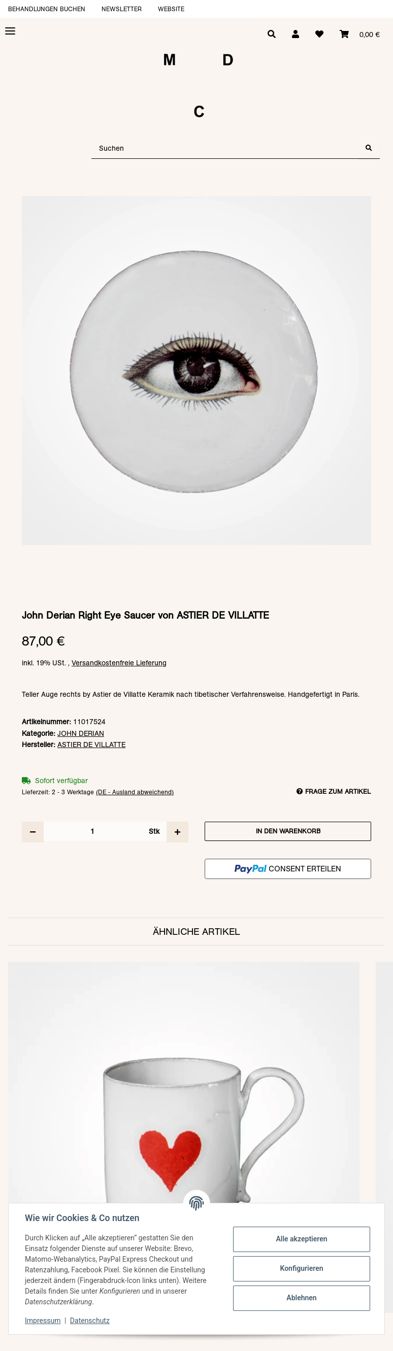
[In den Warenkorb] (196, 190)
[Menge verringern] (33, 832)
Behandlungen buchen (46, 9)
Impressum (42, 1320)
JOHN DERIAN (80, 733)
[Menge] (92, 831)
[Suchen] (224, 148)
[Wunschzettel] (319, 34)
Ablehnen (301, 1298)
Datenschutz (90, 1320)
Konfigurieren (301, 1268)
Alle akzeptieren (301, 1239)
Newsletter (122, 9)
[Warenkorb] (360, 34)
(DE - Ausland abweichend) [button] (135, 792)
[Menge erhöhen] (177, 832)
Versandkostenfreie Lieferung (119, 662)
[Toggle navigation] (10, 31)
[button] (295, 34)
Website (171, 9)
